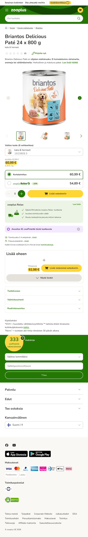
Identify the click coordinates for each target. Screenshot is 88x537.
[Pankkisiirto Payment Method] (11, 475)
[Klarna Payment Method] (68, 469)
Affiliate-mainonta (27, 523)
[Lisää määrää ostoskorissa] (21, 193)
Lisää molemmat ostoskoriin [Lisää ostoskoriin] (63, 268)
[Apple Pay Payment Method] (60, 469)
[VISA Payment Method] (8, 469)
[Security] (12, 500)
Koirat (12, 28)
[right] (80, 98)
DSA (74, 513)
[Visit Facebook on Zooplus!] (7, 445)
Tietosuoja (10, 523)
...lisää (34, 237)
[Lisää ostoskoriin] (55, 193)
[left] (8, 98)
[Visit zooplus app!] (16, 456)
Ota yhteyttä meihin (35, 2)
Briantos (39, 28)
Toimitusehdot (12, 518)
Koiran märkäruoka (25, 28)
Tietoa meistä (11, 513)
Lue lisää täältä (70, 62)
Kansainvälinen (16, 418)
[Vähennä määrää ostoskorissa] (8, 193)
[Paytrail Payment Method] (43, 469)
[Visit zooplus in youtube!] (14, 445)
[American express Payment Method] (34, 469)
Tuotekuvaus (44, 291)
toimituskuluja (47, 245)
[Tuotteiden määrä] (15, 193)
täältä (26, 327)
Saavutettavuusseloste (50, 523)
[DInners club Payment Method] (51, 469)
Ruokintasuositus (44, 308)
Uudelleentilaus (60, 3)
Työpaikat (25, 513)
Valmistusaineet (44, 299)
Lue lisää (77, 204)
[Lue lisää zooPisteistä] (78, 229)
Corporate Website (43, 513)
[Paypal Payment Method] (25, 469)
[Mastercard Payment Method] (17, 469)
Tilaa (44, 375)
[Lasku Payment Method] (22, 475)
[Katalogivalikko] (7, 10)
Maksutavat (50, 518)
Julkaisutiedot (62, 513)
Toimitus (63, 518)
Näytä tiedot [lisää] (44, 278)
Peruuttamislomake (31, 518)
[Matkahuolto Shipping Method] (8, 489)
